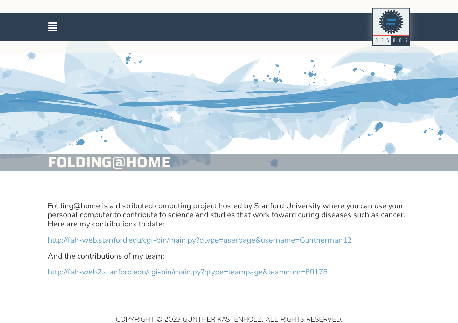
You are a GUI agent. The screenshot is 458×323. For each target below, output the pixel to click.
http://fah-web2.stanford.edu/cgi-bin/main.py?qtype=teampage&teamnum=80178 (188, 300)
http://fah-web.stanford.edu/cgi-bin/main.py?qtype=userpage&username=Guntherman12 (200, 268)
